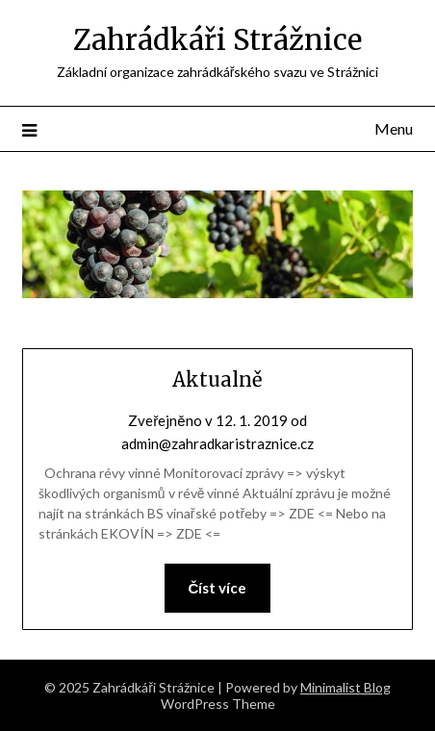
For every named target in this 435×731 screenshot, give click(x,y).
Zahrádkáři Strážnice (217, 40)
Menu (393, 128)
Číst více (218, 587)
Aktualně (217, 379)
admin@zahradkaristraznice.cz (217, 443)
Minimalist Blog (345, 687)
